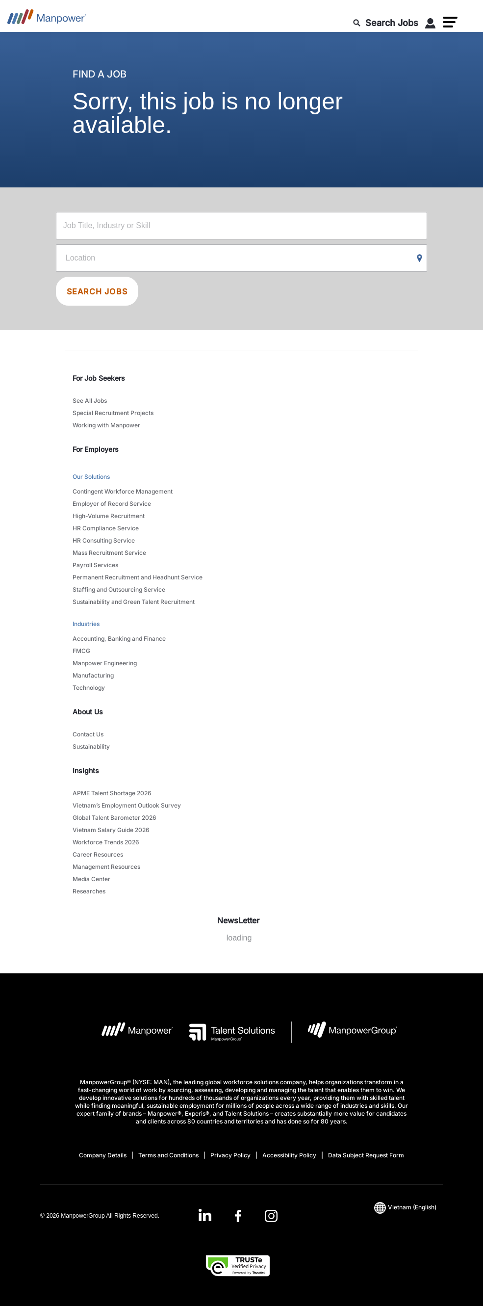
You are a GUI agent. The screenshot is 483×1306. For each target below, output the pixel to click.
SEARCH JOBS (97, 291)
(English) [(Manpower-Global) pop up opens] (405, 1207)
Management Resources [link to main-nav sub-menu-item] (106, 866)
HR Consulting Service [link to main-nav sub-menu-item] (104, 540)
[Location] (241, 258)
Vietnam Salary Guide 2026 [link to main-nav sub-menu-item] (111, 830)
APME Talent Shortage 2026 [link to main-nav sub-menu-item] (112, 793)
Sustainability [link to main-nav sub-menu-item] (91, 746)
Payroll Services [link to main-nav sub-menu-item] (95, 565)
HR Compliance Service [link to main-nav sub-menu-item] (106, 528)
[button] (450, 22)
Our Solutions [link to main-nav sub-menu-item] (91, 476)
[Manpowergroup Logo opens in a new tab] (344, 1032)
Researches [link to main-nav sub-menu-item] (89, 891)
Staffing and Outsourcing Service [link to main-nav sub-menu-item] (119, 589)
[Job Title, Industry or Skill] (241, 225)
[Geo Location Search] (419, 258)
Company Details (103, 1155)
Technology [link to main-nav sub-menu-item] (89, 687)
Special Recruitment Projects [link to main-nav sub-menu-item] (113, 413)
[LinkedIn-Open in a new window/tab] (205, 1215)
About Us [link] (88, 711)
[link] (238, 1216)
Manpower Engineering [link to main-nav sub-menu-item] (105, 663)
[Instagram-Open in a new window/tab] (271, 1216)
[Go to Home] (46, 19)
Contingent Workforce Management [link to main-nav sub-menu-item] (123, 491)
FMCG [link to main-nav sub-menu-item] (81, 650)
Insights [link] (86, 770)
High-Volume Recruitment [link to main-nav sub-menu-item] (109, 516)
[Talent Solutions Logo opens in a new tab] (224, 1032)
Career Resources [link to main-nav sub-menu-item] (98, 854)
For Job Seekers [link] (99, 378)
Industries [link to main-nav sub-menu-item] (86, 623)
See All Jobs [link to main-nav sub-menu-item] (90, 400)
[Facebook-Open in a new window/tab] (238, 1216)
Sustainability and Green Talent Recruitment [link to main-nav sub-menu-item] (134, 601)
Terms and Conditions (168, 1155)
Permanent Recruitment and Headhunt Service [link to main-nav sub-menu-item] (138, 577)
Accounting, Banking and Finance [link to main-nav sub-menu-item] (119, 638)
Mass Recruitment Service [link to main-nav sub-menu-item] (109, 552)
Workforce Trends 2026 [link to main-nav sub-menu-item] (106, 842)
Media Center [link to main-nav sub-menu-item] (91, 879)
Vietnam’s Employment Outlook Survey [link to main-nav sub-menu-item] (127, 805)
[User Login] (430, 25)
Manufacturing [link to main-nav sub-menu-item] (93, 675)
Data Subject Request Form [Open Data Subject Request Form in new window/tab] (366, 1155)
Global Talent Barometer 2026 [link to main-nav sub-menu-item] (114, 817)
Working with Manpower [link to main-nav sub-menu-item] (106, 425)
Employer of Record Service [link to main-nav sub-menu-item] (112, 503)
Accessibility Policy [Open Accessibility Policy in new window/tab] (289, 1155)
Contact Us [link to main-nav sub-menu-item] (88, 734)
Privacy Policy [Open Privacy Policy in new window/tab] (230, 1155)
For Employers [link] (96, 449)
